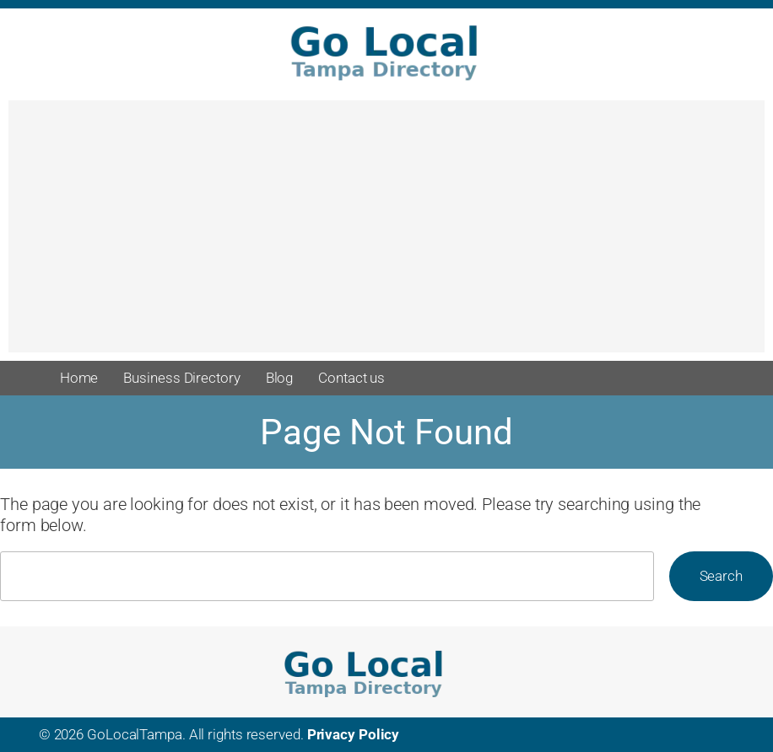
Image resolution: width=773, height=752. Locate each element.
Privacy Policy (353, 734)
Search (721, 575)
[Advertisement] (386, 234)
